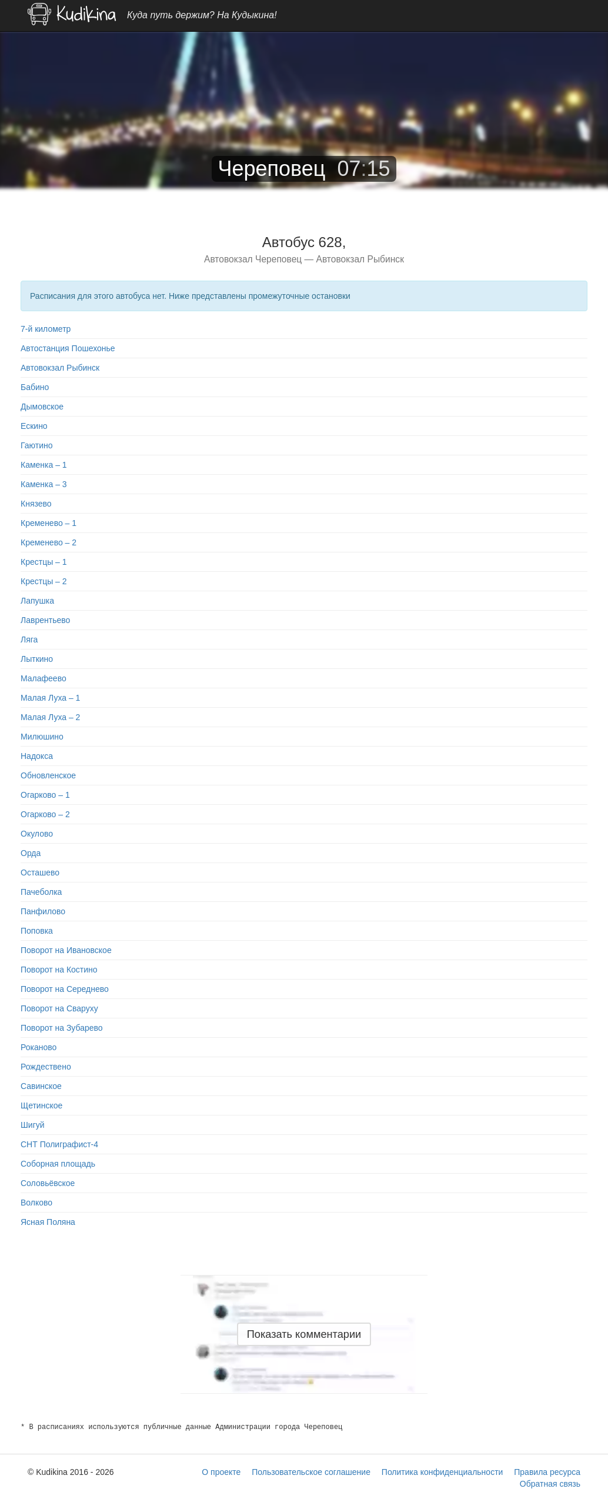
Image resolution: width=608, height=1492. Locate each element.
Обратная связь (550, 1483)
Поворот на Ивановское (66, 950)
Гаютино (37, 445)
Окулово (37, 833)
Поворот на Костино (59, 969)
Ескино (34, 426)
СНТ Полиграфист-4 (59, 1144)
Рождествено (46, 1066)
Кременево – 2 (48, 542)
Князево (36, 503)
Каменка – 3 (44, 484)
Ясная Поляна (48, 1222)
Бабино (35, 387)
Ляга (29, 639)
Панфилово (43, 911)
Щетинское (41, 1105)
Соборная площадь (58, 1163)
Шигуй (33, 1125)
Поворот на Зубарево (62, 1028)
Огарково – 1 (45, 795)
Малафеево (43, 678)
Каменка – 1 (44, 464)
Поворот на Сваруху (59, 1008)
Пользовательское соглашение (311, 1472)
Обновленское (48, 775)
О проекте (221, 1472)
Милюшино (42, 736)
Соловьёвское (48, 1183)
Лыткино (37, 659)
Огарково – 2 (45, 814)
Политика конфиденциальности (442, 1472)
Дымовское (42, 406)
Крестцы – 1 (44, 562)
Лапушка (37, 600)
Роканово (38, 1047)
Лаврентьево (45, 620)
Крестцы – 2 (44, 581)
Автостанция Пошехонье (68, 348)
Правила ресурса (547, 1472)
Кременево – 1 (48, 523)
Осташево (40, 872)
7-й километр (46, 329)
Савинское (41, 1086)
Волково (36, 1202)
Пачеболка (41, 892)
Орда (31, 853)
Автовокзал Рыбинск (60, 367)
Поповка (37, 930)
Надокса (37, 756)
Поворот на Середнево (65, 989)
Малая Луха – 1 (50, 697)
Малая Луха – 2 (50, 717)
